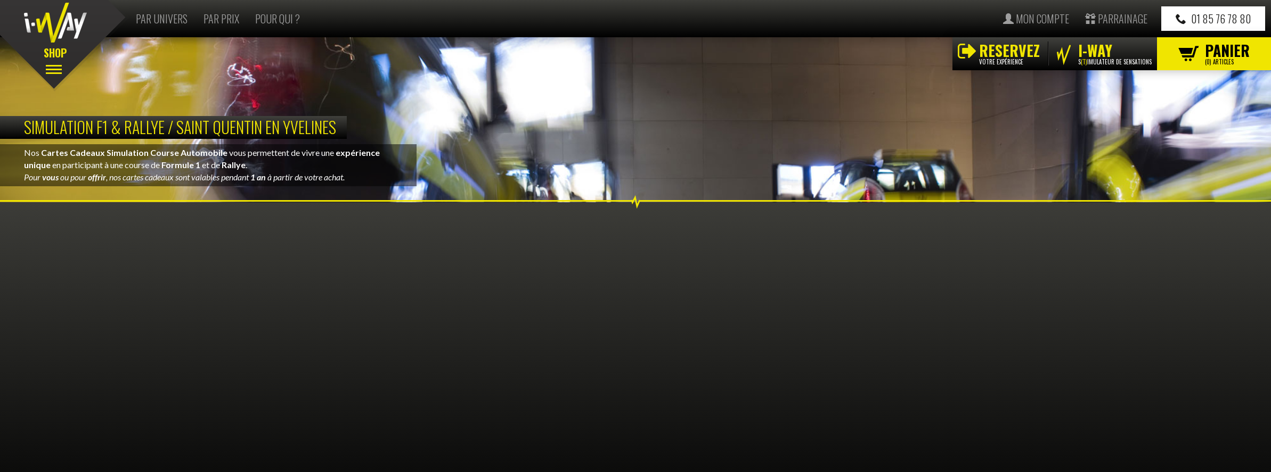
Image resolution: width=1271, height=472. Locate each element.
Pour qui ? (277, 19)
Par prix (221, 19)
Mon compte (1036, 19)
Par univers (162, 19)
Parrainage (1116, 19)
